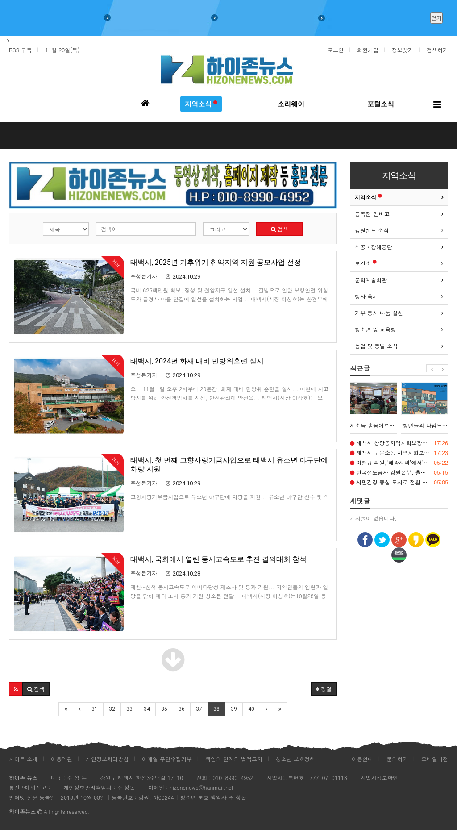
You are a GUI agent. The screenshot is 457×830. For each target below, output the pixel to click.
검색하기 (437, 50)
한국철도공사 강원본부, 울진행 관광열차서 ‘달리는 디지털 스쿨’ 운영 (399, 472)
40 (251, 709)
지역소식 (368, 197)
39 (234, 709)
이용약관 (61, 759)
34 (147, 709)
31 (94, 709)
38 (216, 709)
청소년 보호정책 (295, 759)
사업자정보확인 (379, 777)
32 (112, 709)
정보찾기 (402, 50)
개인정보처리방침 (107, 759)
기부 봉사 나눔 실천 (379, 313)
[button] (16, 689)
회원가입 (367, 50)
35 (164, 709)
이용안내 (362, 759)
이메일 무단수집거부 (167, 759)
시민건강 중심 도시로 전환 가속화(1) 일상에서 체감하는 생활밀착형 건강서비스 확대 (399, 482)
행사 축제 (366, 296)
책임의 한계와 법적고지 (233, 759)
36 (182, 709)
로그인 (336, 50)
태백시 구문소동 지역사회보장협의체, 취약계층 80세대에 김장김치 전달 (399, 453)
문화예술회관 (371, 280)
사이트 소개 (23, 759)
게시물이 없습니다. (373, 518)
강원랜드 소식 (372, 230)
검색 (279, 229)
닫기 (436, 17)
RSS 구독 (20, 50)
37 (199, 709)
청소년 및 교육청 (375, 329)
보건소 (366, 263)
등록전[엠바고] (373, 213)
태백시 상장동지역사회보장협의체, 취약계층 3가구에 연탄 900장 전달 (399, 443)
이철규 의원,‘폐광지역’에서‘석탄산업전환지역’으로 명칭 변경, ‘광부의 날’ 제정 (399, 462)
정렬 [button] (324, 688)
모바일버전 (434, 759)
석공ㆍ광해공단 (373, 246)
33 (129, 709)
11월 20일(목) (62, 50)
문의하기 (397, 759)
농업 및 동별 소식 (376, 346)
